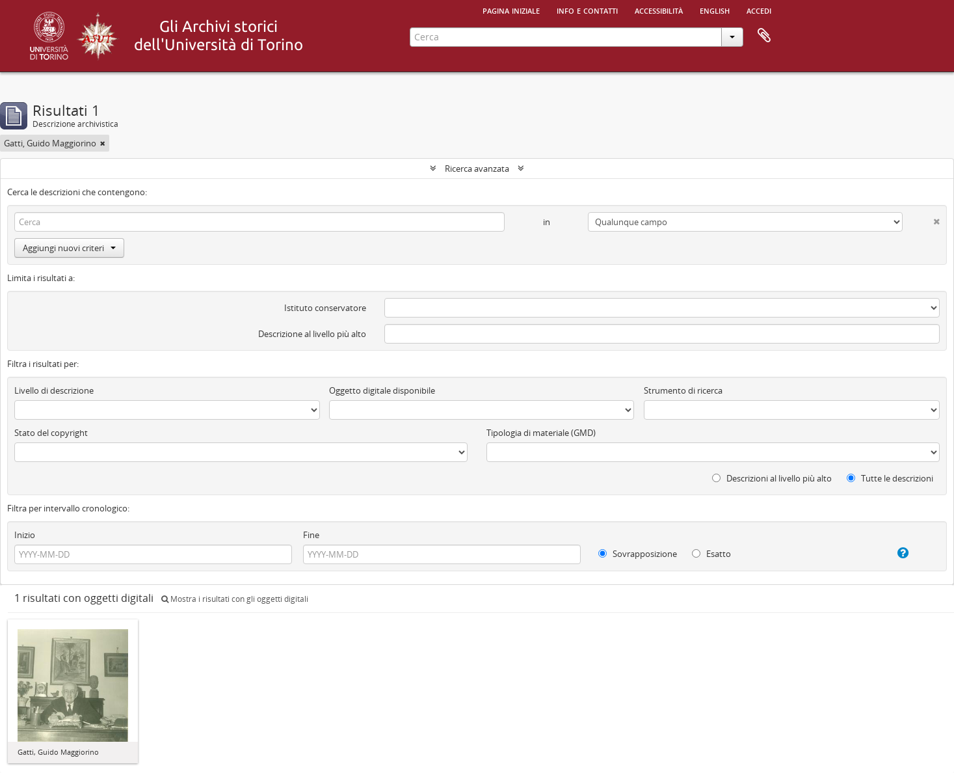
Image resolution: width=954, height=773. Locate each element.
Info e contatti (587, 10)
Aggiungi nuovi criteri (69, 248)
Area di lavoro (764, 36)
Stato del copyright (51, 433)
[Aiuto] (889, 553)
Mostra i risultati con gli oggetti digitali (234, 598)
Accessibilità (659, 10)
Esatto (711, 554)
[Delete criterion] (921, 219)
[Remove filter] (102, 143)
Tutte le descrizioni (890, 478)
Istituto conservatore (325, 308)
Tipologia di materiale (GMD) (541, 433)
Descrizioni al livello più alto (772, 478)
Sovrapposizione (637, 554)
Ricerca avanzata (477, 168)
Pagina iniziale (511, 10)
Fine (311, 535)
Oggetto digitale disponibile (382, 390)
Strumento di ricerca (683, 390)
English (715, 10)
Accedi (759, 10)
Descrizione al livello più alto (312, 334)
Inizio (24, 535)
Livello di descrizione (54, 390)
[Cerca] (259, 222)
